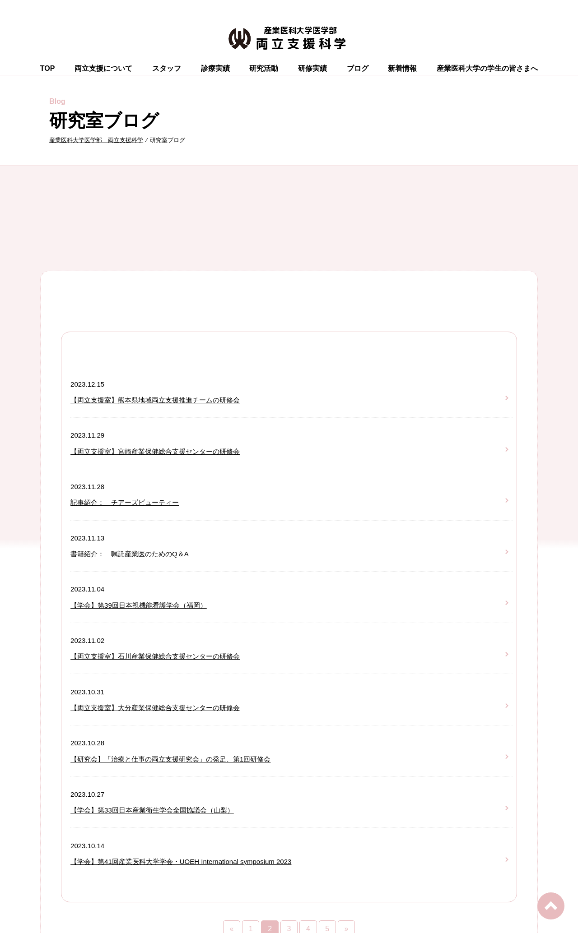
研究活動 (263, 68)
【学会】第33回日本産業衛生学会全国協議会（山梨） (152, 810)
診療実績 (215, 68)
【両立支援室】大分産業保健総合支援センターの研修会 (155, 707)
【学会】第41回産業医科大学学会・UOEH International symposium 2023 (180, 861)
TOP (47, 68)
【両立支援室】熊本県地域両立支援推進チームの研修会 (155, 400)
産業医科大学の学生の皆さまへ (487, 68)
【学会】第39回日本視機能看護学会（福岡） (138, 605)
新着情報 (402, 68)
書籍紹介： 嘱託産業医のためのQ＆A (129, 554)
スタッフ (166, 68)
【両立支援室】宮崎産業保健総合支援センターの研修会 (155, 451)
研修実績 (312, 68)
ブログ (357, 68)
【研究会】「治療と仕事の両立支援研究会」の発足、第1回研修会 (170, 759)
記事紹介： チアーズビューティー (124, 502)
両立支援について (103, 68)
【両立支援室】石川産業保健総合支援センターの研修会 (155, 656)
